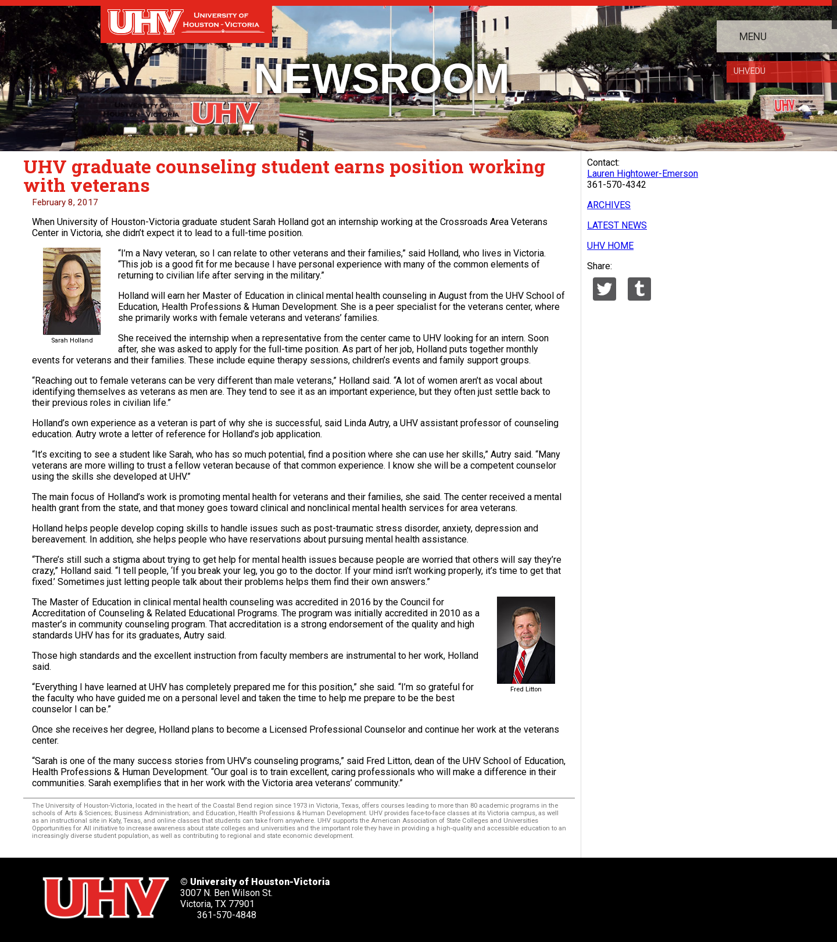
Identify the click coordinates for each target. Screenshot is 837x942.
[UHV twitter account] (410, 894)
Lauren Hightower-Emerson (642, 173)
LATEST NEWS (617, 225)
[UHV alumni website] (597, 894)
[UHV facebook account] (447, 894)
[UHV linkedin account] (485, 894)
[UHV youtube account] (522, 894)
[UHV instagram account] (559, 894)
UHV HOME (610, 245)
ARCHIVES (609, 204)
